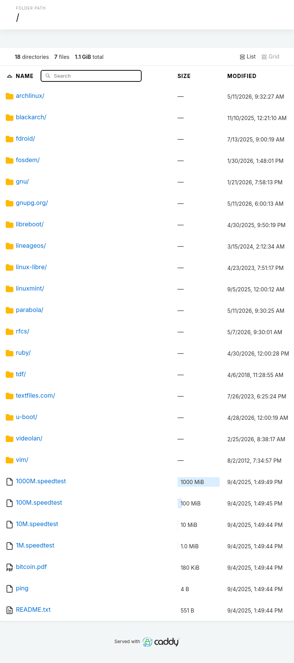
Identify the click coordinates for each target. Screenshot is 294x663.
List (247, 56)
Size (184, 76)
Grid (270, 56)
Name (25, 75)
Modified (242, 76)
